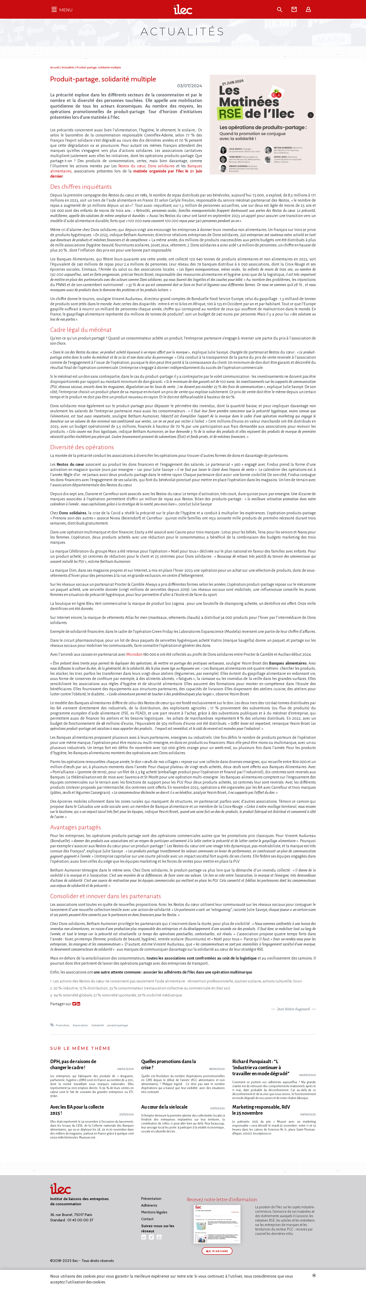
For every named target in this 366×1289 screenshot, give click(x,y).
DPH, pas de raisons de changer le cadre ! (73, 1064)
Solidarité (98, 1025)
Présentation (151, 1199)
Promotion (63, 1025)
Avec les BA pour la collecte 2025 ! (77, 1110)
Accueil (55, 67)
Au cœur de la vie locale (164, 1107)
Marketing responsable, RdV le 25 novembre (261, 1110)
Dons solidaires (161, 166)
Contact (147, 1219)
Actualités (68, 67)
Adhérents (149, 1205)
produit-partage (118, 1025)
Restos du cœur (131, 166)
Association (81, 1025)
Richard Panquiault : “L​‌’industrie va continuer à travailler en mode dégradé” (260, 1067)
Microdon (134, 654)
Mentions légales (154, 1212)
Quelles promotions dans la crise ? (168, 1064)
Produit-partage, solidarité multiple (99, 67)
